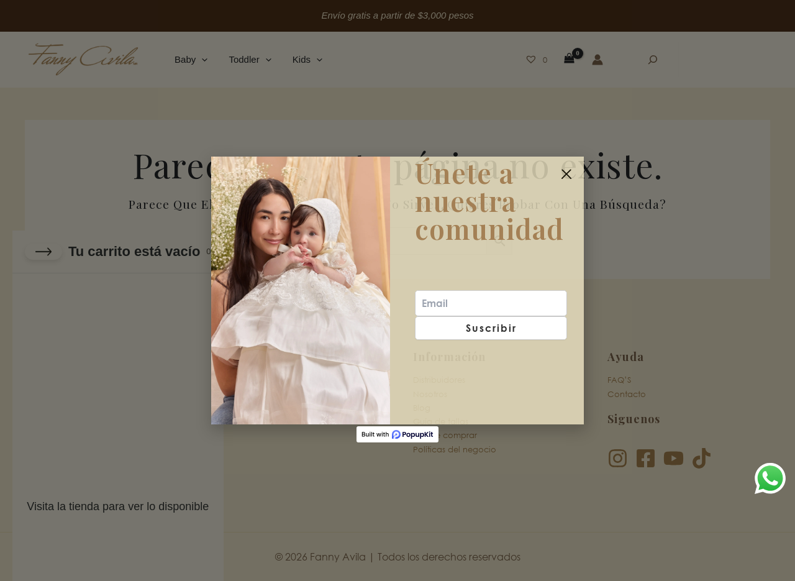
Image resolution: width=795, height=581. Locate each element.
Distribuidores (439, 380)
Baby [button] (189, 60)
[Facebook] (645, 458)
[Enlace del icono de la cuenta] (597, 59)
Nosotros (430, 393)
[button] (200, 60)
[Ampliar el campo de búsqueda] (652, 59)
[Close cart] (43, 252)
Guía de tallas (440, 421)
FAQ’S (619, 380)
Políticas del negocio (454, 449)
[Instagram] (617, 458)
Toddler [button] (246, 60)
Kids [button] (301, 60)
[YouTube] (673, 458)
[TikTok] (701, 458)
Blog (421, 408)
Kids (227, 408)
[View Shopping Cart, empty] (569, 59)
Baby (229, 380)
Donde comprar (445, 435)
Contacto (626, 393)
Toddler (234, 393)
